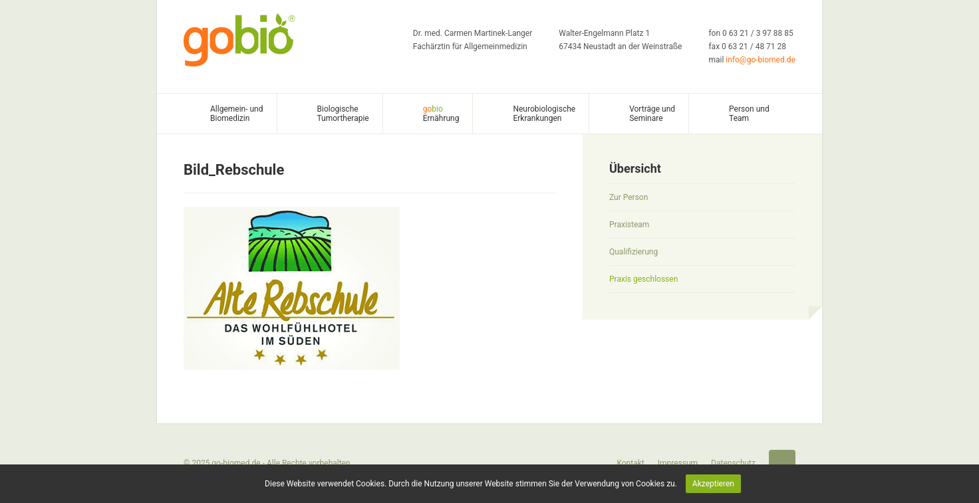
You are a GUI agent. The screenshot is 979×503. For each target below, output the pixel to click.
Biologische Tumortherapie (343, 113)
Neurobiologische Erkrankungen (544, 113)
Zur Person (628, 197)
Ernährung (441, 113)
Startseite (782, 463)
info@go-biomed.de (760, 59)
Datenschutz (733, 463)
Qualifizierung (633, 251)
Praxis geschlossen (643, 279)
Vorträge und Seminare (652, 113)
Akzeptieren (713, 483)
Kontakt (630, 463)
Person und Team (749, 113)
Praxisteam (629, 224)
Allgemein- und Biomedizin (236, 113)
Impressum (678, 463)
